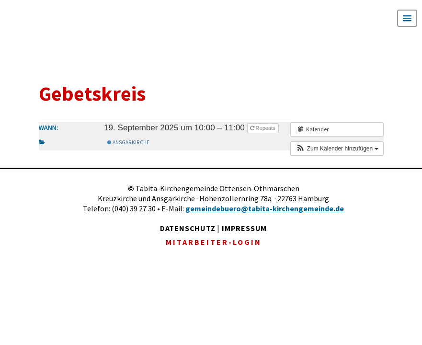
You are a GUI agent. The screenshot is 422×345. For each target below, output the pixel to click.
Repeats (263, 128)
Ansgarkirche (128, 142)
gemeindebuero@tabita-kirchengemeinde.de (264, 208)
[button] (337, 148)
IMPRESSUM (244, 228)
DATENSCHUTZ (188, 228)
